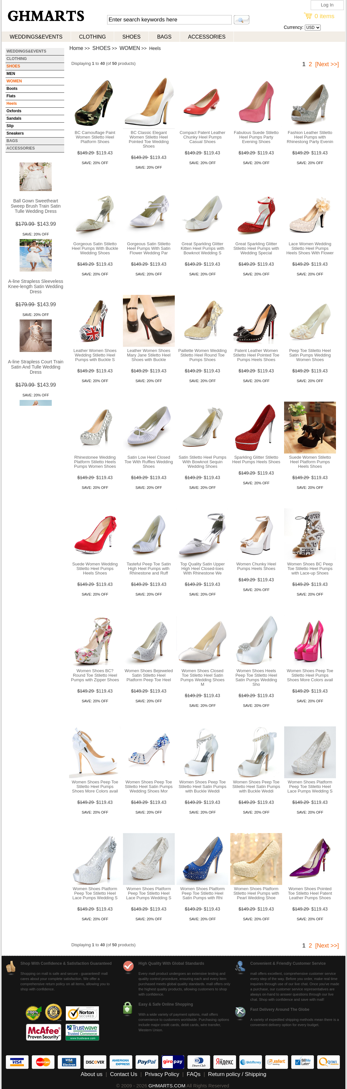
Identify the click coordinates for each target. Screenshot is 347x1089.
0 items (324, 16)
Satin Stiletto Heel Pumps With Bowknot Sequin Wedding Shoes (202, 462)
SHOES (131, 37)
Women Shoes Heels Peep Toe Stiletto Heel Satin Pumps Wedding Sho (256, 677)
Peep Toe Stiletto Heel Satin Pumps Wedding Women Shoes (310, 355)
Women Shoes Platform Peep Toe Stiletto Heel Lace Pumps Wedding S (309, 786)
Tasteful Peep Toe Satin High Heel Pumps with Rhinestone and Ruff (148, 568)
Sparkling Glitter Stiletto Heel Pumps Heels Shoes (256, 459)
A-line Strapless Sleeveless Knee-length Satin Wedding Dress (35, 287)
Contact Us (123, 1074)
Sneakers (15, 133)
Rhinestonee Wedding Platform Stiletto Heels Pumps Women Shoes (95, 462)
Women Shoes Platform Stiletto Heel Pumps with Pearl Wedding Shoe (256, 893)
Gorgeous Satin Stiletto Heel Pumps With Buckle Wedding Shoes (95, 248)
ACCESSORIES (207, 37)
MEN (10, 73)
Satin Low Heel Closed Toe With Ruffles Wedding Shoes (149, 462)
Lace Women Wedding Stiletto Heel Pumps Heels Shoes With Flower (310, 248)
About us (91, 1074)
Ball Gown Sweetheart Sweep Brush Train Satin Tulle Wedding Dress (36, 206)
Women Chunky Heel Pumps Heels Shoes (256, 566)
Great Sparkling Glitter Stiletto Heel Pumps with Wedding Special (256, 248)
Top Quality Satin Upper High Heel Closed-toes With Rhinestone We (202, 568)
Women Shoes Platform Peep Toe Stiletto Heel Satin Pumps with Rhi (202, 893)
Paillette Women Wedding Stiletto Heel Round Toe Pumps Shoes (202, 355)
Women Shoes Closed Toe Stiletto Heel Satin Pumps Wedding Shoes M (203, 677)
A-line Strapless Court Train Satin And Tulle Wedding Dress (35, 367)
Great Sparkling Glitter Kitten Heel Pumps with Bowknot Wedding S (202, 248)
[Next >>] (327, 64)
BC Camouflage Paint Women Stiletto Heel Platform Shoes (95, 137)
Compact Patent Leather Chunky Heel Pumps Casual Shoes (202, 137)
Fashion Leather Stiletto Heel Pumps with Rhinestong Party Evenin (310, 137)
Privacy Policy (162, 1074)
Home (76, 48)
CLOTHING (92, 37)
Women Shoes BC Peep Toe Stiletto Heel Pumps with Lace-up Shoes (310, 568)
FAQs (194, 1074)
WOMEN (130, 48)
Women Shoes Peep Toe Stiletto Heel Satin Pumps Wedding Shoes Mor (149, 786)
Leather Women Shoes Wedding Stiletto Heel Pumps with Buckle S (95, 355)
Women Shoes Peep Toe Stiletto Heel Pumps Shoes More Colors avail (310, 675)
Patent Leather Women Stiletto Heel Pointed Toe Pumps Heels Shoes (256, 355)
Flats (11, 96)
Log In (327, 4)
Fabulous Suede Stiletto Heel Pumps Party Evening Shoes (256, 137)
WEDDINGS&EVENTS (36, 37)
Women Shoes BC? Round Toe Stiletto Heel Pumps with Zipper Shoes (95, 675)
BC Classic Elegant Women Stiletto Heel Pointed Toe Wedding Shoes (149, 139)
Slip (10, 126)
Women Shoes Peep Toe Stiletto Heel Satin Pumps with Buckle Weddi (202, 786)
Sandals (13, 118)
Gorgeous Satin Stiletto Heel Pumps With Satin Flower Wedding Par (149, 248)
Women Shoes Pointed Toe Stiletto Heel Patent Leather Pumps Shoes (310, 893)
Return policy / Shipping (237, 1074)
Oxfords (13, 111)
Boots (12, 88)
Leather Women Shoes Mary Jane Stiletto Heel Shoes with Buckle (148, 355)
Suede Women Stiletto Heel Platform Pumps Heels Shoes (310, 462)
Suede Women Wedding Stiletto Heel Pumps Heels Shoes (95, 568)
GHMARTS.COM (167, 1085)
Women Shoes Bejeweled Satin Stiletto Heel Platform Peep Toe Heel (149, 675)
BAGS (164, 37)
